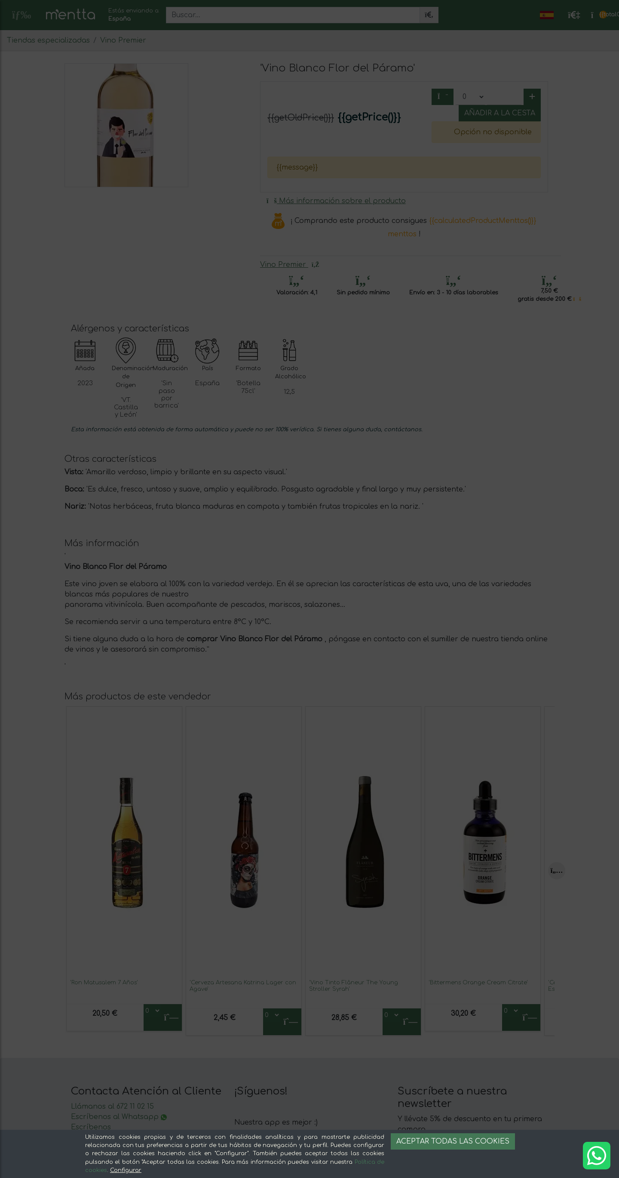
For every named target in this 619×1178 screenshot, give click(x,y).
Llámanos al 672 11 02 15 (112, 1106)
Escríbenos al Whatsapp (119, 1117)
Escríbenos (91, 1127)
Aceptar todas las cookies (452, 1141)
